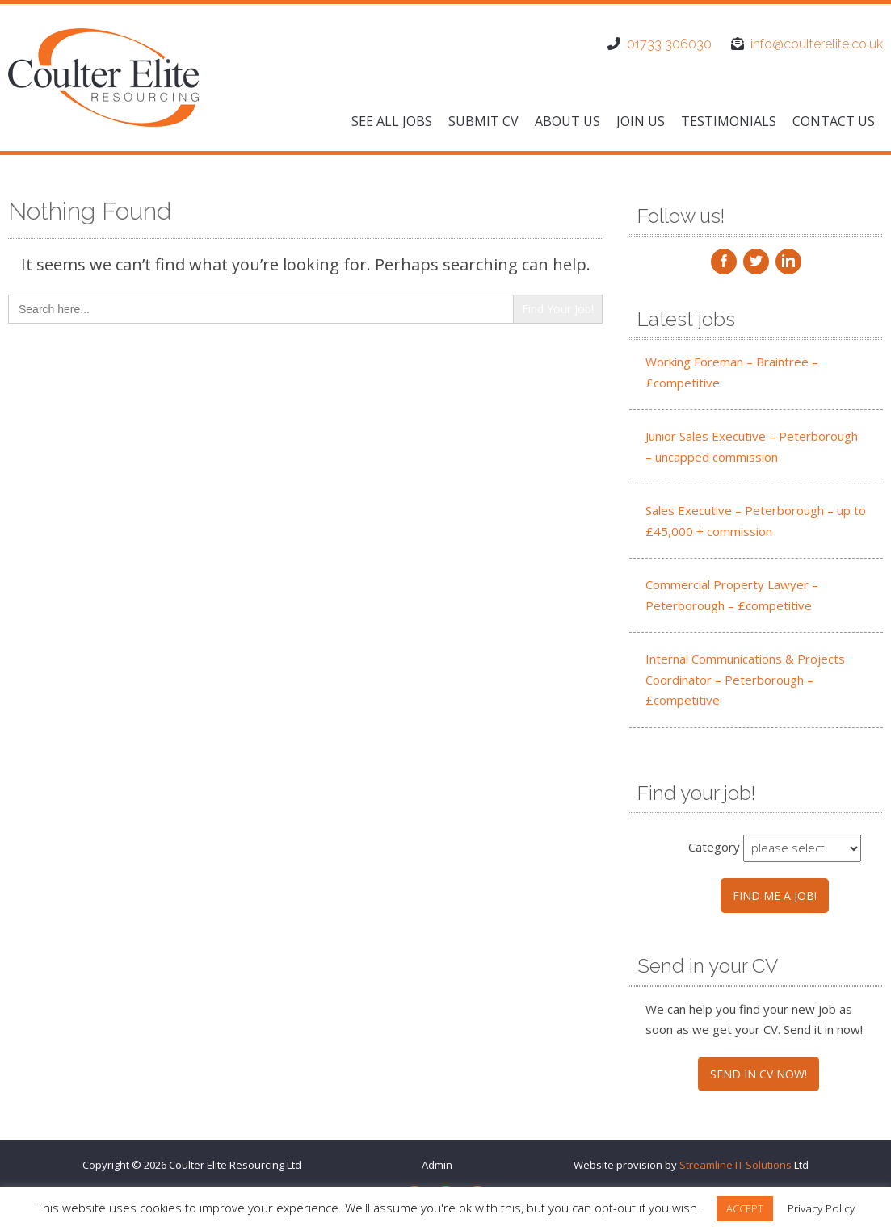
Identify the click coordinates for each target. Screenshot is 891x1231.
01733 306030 (669, 44)
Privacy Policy (821, 1208)
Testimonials (728, 121)
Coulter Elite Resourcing (226, 1165)
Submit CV (483, 121)
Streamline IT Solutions (735, 1165)
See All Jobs (391, 121)
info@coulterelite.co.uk (816, 44)
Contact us (833, 121)
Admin (437, 1165)
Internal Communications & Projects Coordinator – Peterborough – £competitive (745, 679)
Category (714, 847)
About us (567, 121)
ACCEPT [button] (744, 1208)
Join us (640, 121)
